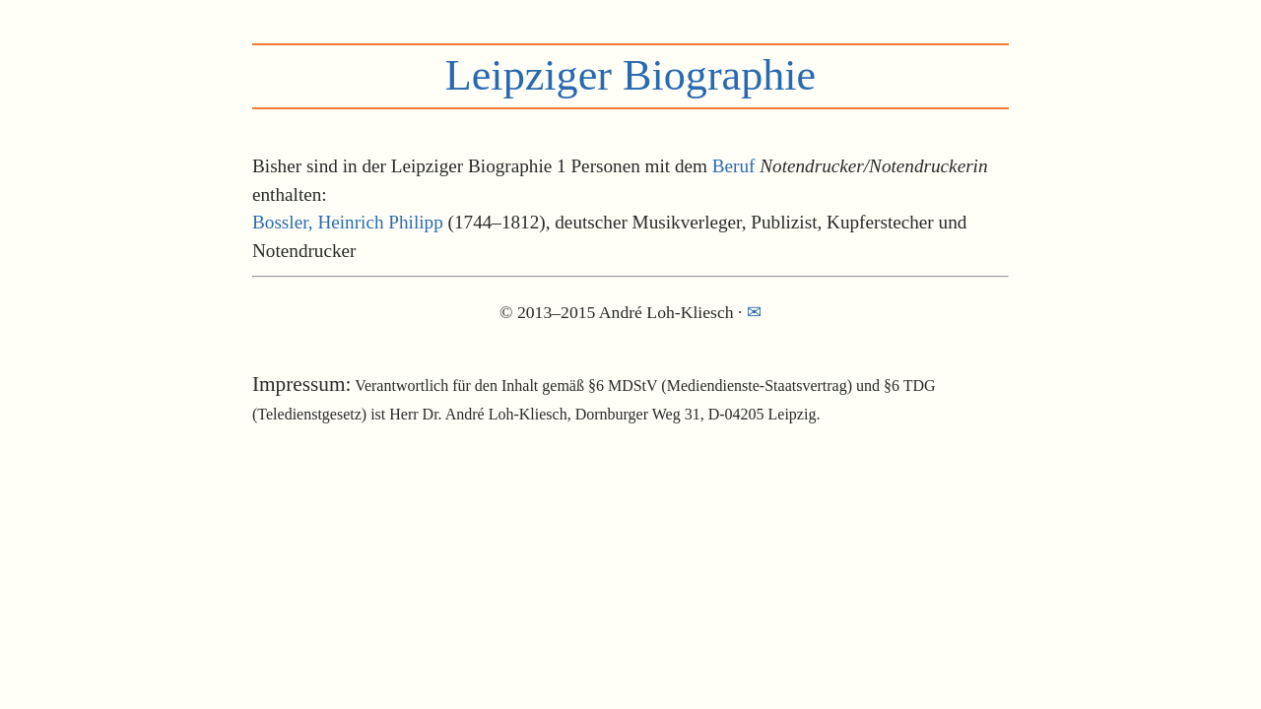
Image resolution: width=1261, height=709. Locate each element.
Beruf (734, 166)
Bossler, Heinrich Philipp (347, 222)
